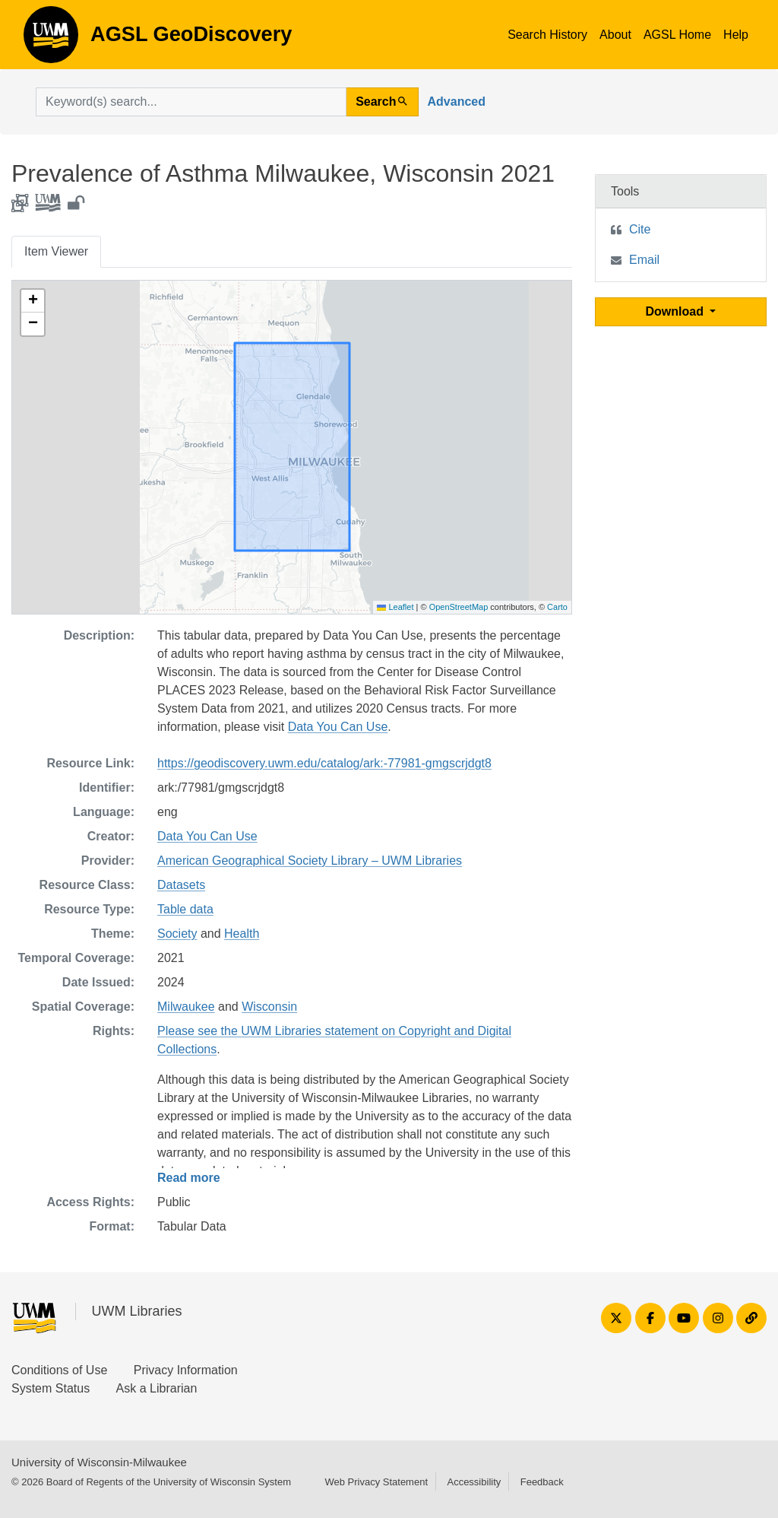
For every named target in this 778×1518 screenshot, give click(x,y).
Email (644, 259)
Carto (557, 606)
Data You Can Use (338, 726)
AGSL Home (677, 34)
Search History (547, 34)
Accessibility (474, 1482)
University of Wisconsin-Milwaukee (99, 1462)
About (615, 34)
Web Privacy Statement (376, 1482)
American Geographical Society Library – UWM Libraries (309, 860)
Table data (185, 909)
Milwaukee (186, 1006)
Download (676, 311)
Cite (639, 229)
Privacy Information (186, 1370)
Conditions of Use (59, 1370)
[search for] (191, 101)
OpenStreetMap (459, 606)
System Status (50, 1388)
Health (241, 933)
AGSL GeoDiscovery (51, 39)
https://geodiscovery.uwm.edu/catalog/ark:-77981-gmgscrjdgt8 (324, 763)
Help (735, 34)
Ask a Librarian (157, 1388)
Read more (188, 1177)
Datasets (181, 884)
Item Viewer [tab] (56, 251)
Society (177, 933)
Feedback (542, 1482)
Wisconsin (269, 1006)
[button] (32, 301)
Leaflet (395, 606)
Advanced (456, 101)
